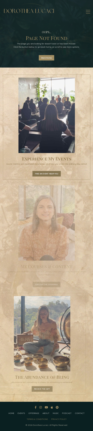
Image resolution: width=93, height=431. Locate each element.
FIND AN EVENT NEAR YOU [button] (47, 174)
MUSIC (56, 413)
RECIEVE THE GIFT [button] (37, 389)
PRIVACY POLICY (58, 419)
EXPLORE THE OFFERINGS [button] (46, 284)
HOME (11, 413)
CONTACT (80, 413)
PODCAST (67, 413)
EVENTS (21, 413)
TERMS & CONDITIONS (37, 419)
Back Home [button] (46, 58)
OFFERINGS (33, 413)
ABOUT (45, 413)
